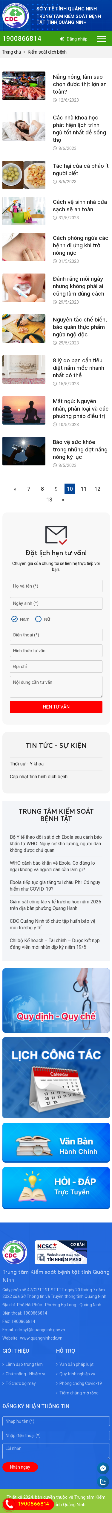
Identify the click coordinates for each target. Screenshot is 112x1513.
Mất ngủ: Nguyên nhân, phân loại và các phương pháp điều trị (81, 408)
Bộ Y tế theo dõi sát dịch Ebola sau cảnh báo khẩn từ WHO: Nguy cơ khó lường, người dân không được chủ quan (56, 843)
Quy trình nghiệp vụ (75, 1373)
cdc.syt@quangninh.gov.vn (40, 1329)
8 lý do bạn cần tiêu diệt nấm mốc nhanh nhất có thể (78, 367)
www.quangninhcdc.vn (41, 1338)
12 (97, 489)
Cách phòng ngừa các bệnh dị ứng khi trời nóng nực (80, 245)
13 (49, 499)
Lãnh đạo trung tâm (22, 1364)
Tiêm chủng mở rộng (77, 1393)
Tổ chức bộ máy (19, 1383)
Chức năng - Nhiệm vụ (24, 1373)
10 (70, 489)
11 (84, 489)
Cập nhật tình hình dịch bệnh (38, 776)
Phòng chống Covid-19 (79, 1383)
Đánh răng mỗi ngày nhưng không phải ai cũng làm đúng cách (78, 286)
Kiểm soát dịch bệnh (47, 52)
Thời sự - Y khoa (27, 764)
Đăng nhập (74, 39)
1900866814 (21, 38)
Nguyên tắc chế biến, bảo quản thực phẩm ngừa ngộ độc (80, 327)
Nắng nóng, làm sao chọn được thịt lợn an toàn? (80, 84)
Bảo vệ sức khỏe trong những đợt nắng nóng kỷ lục (80, 449)
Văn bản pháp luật (74, 1364)
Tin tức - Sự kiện (56, 746)
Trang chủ (11, 52)
